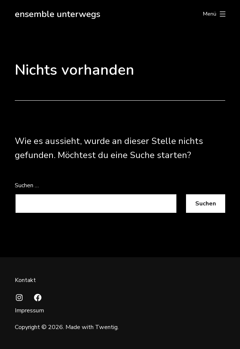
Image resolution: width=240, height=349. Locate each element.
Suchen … (27, 185)
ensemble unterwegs (57, 14)
